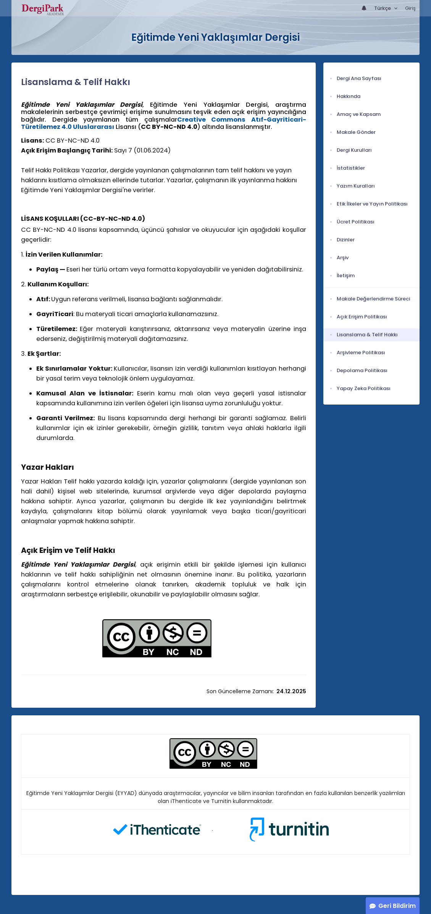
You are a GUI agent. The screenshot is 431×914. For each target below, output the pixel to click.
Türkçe (383, 8)
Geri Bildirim (397, 906)
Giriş (410, 8)
